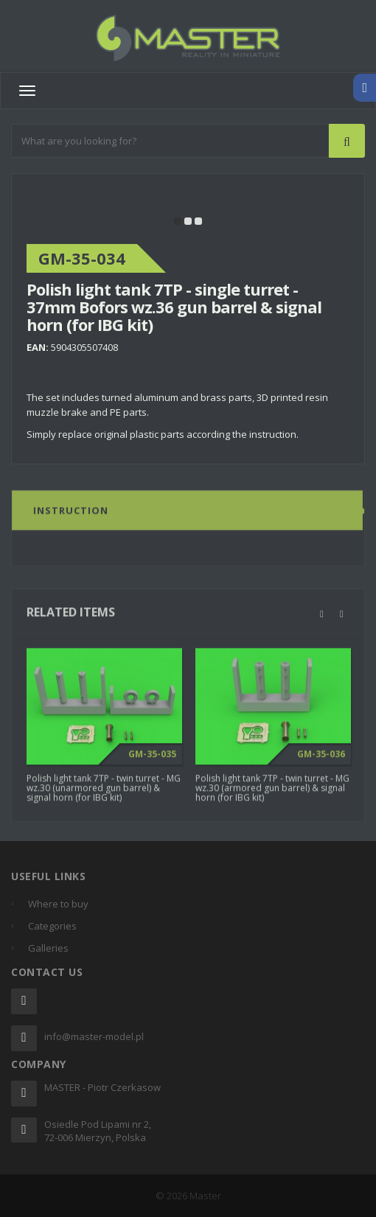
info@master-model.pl (94, 1036)
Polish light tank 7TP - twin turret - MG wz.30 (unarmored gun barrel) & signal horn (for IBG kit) (104, 792)
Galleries (48, 948)
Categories (52, 925)
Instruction (70, 514)
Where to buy (58, 903)
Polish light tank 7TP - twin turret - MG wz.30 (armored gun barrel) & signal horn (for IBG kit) (272, 792)
